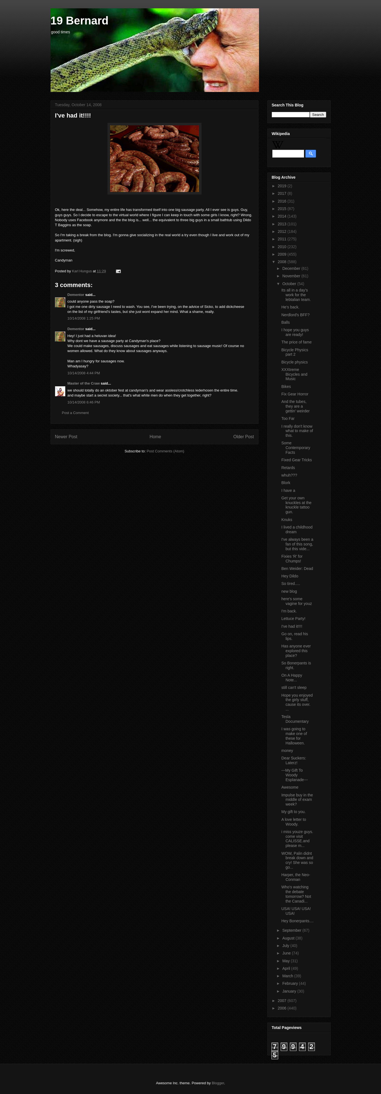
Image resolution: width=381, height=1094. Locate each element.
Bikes (286, 386)
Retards (288, 467)
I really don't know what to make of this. (297, 431)
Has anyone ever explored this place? (296, 651)
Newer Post (66, 436)
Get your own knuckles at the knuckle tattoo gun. (296, 505)
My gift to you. (293, 811)
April (286, 968)
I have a (288, 490)
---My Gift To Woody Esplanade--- (294, 775)
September (292, 930)
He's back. (290, 307)
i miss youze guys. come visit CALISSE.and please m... (297, 838)
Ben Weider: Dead (297, 568)
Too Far (287, 418)
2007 (282, 1000)
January (289, 991)
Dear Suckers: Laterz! (293, 760)
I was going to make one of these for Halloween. (294, 736)
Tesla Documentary (294, 719)
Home (155, 436)
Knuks (286, 519)
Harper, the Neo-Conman (295, 877)
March (288, 976)
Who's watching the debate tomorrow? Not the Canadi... (296, 894)
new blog (289, 591)
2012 (282, 231)
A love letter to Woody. (293, 821)
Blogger (218, 1083)
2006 (282, 1008)
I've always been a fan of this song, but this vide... (297, 544)
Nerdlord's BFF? (295, 315)
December (291, 268)
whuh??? (289, 475)
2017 (282, 193)
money (287, 750)
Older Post (243, 436)
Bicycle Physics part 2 (294, 352)
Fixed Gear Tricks (296, 460)
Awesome (289, 787)
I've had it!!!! (291, 626)
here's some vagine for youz (296, 601)
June (287, 953)
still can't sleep (294, 687)
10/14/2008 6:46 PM (84, 402)
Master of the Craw (84, 383)
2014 (282, 216)
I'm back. (289, 611)
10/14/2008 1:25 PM (84, 318)
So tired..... (290, 583)
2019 (282, 186)
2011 (282, 239)
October (289, 283)
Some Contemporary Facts (295, 448)
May (286, 961)
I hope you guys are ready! (295, 332)
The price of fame (296, 342)
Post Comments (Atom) (165, 451)
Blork (285, 482)
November (291, 276)
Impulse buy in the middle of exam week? (297, 800)
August (288, 938)
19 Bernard (80, 20)
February (290, 983)
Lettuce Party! (293, 618)
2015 (282, 208)
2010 (282, 247)
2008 (282, 262)
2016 (282, 201)
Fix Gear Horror (294, 394)
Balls (285, 322)
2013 (282, 224)
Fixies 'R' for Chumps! (291, 558)
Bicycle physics (294, 362)
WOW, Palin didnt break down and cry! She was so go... (297, 860)
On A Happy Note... (291, 677)
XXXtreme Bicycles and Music (294, 374)
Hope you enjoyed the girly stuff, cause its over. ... (297, 702)
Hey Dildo (289, 576)
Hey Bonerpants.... (297, 921)
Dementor (76, 295)
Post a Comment (75, 413)
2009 (282, 254)
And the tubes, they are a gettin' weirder (295, 406)
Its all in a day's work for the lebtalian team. (296, 295)
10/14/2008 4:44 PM (84, 373)
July (286, 945)
